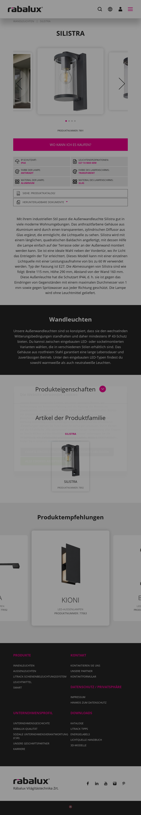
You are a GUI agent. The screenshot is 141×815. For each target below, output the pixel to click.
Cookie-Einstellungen (43, 431)
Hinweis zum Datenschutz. (65, 420)
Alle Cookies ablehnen (90, 431)
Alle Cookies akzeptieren (45, 440)
